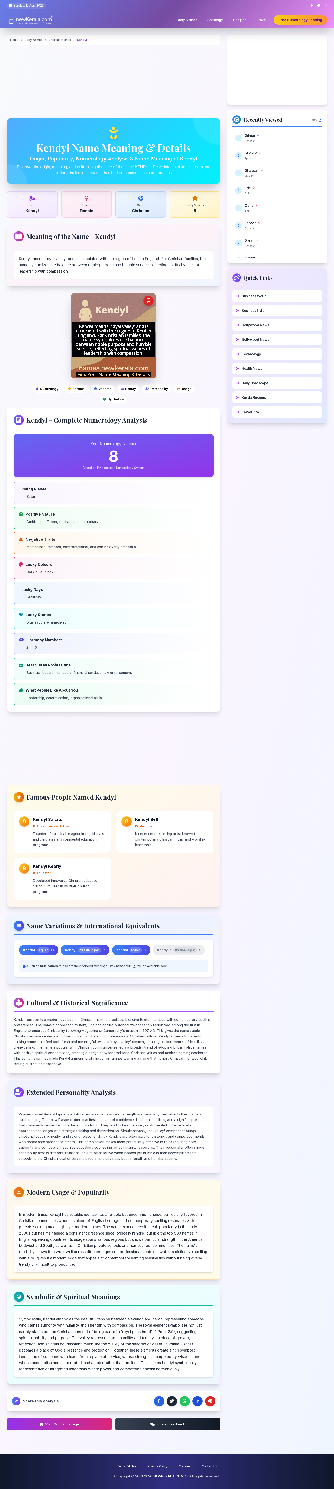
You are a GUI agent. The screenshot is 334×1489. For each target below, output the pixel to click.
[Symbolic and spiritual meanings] (113, 399)
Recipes (239, 20)
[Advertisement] (113, 81)
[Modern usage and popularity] (184, 389)
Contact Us (209, 1466)
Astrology (215, 20)
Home (14, 40)
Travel (261, 20)
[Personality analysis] (156, 389)
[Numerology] (47, 389)
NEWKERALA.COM (168, 1476)
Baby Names (187, 20)
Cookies (184, 1466)
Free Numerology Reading (300, 20)
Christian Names (60, 40)
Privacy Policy (157, 1466)
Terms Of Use (126, 1466)
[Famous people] (76, 389)
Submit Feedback (167, 1424)
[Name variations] (103, 389)
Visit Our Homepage (59, 1424)
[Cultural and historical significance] (128, 389)
